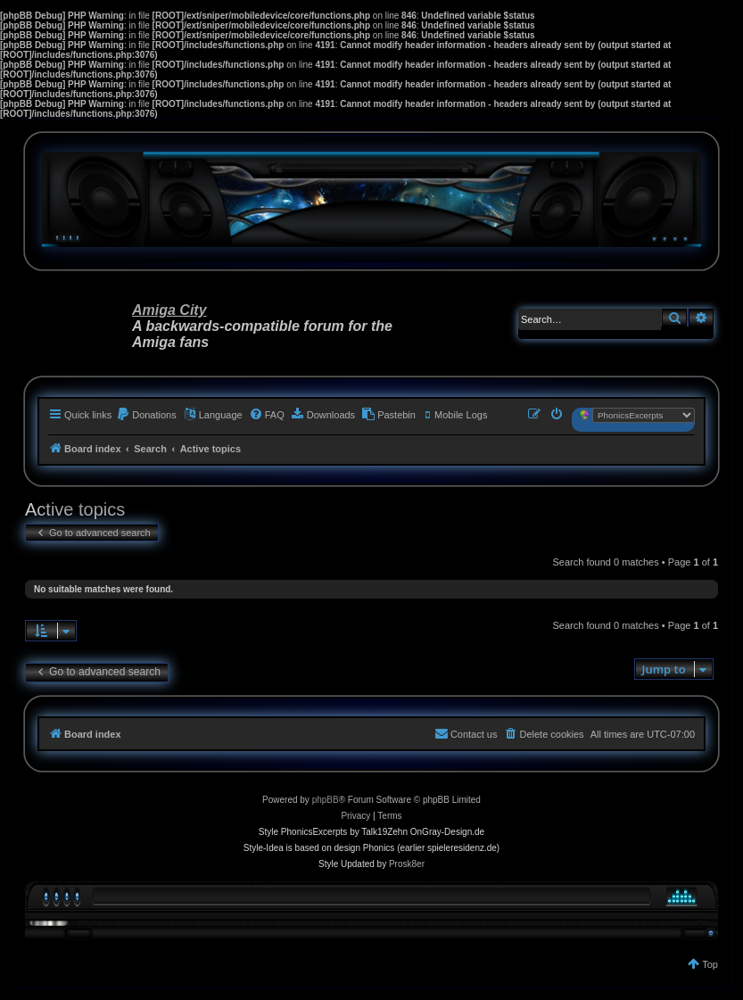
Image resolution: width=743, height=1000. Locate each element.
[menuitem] (146, 415)
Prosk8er (407, 864)
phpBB (325, 800)
